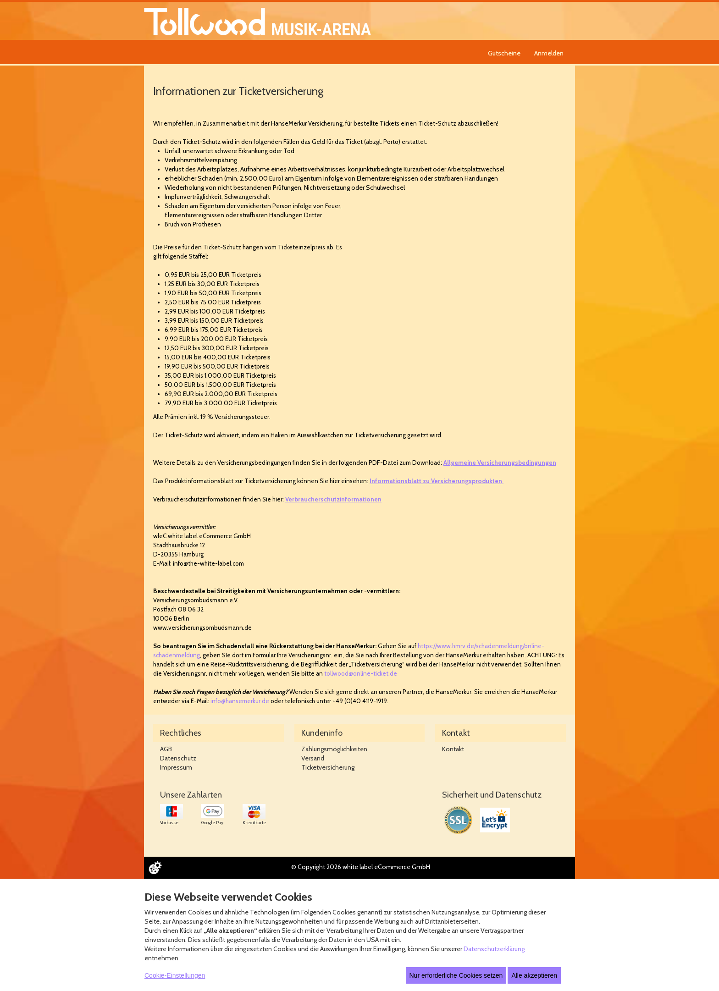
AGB (166, 749)
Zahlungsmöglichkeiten (334, 749)
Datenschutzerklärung (494, 949)
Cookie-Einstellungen (174, 975)
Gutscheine (504, 53)
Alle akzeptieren (534, 975)
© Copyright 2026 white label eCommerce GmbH (360, 867)
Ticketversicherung (327, 767)
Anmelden (549, 53)
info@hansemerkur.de (239, 701)
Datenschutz (178, 758)
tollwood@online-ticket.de (360, 673)
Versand (312, 758)
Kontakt (453, 749)
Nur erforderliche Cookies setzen (456, 975)
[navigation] (527, 52)
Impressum (176, 767)
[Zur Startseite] (257, 21)
